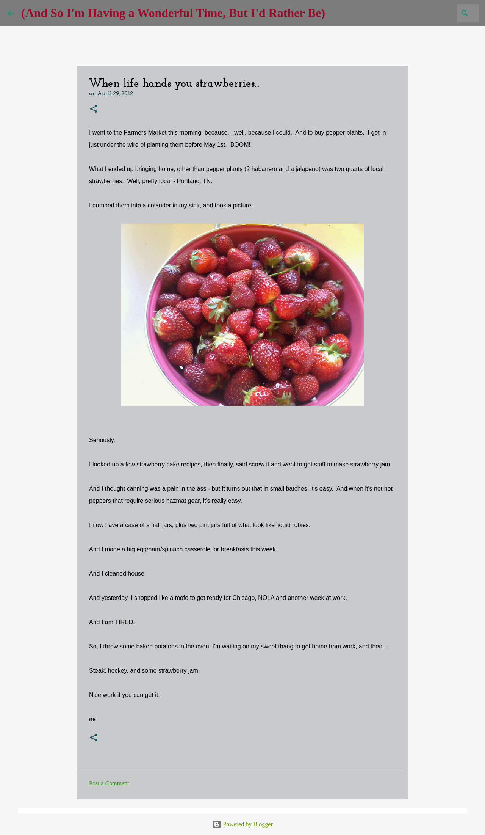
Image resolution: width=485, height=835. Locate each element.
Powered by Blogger (242, 824)
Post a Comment (109, 783)
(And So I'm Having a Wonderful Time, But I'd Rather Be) (173, 13)
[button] (93, 109)
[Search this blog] (439, 13)
